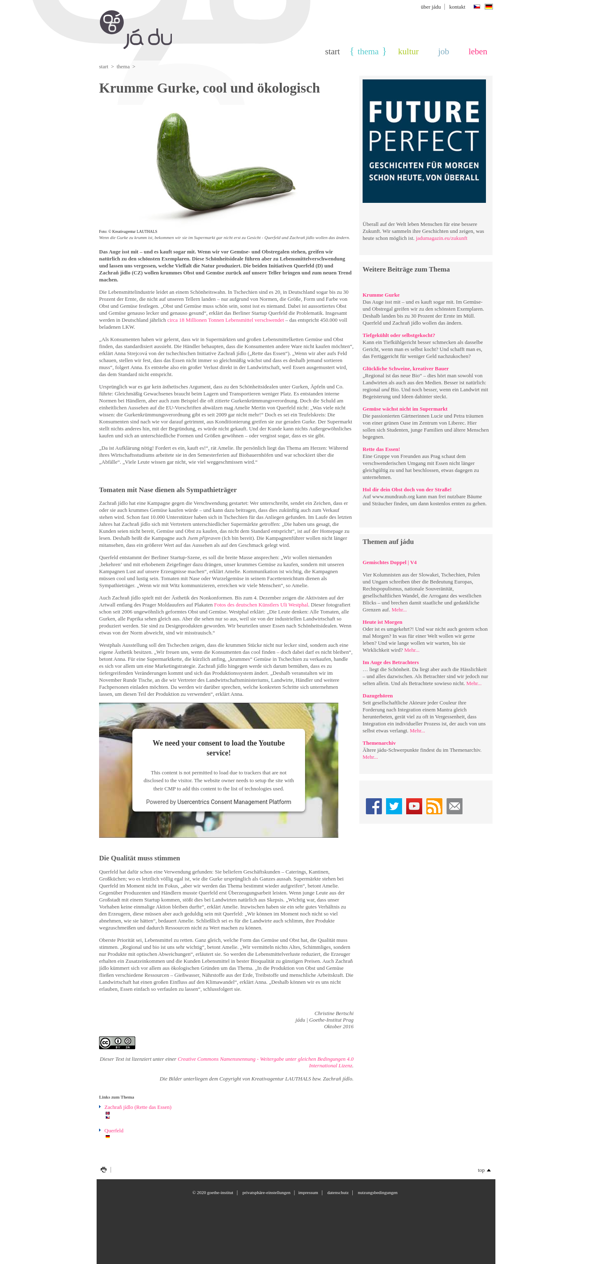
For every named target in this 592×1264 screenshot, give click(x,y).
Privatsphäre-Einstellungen (267, 1192)
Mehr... (399, 609)
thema (368, 51)
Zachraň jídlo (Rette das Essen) (137, 1107)
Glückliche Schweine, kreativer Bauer (406, 368)
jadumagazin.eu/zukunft (441, 238)
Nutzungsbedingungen (378, 1192)
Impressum (308, 1192)
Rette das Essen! (381, 449)
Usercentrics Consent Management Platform (234, 802)
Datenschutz (338, 1192)
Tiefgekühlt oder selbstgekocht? (399, 335)
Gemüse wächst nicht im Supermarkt (405, 409)
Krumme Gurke (381, 295)
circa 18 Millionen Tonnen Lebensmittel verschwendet (225, 320)
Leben (478, 51)
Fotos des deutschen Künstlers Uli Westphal (261, 605)
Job (443, 51)
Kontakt (457, 7)
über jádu (431, 7)
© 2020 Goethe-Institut (212, 1192)
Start (332, 51)
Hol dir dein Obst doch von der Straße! (407, 489)
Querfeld (113, 1130)
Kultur (408, 51)
